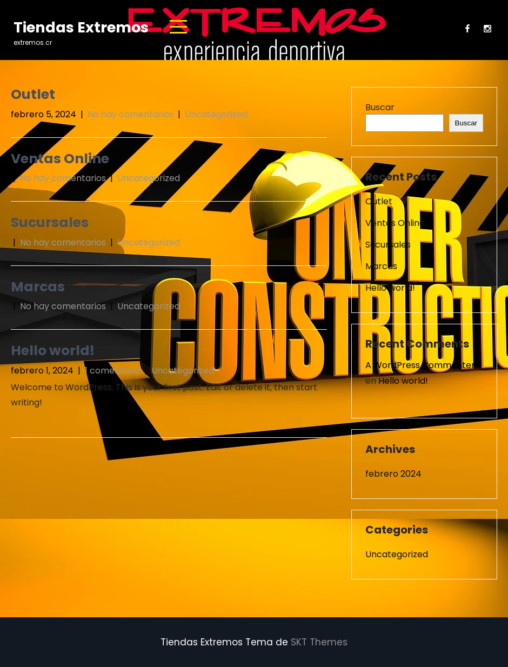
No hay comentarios (130, 114)
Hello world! (53, 350)
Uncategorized (216, 114)
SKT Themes (319, 642)
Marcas (38, 286)
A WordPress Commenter (420, 365)
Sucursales (50, 222)
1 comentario (112, 370)
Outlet (33, 94)
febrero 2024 (393, 474)
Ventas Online (60, 158)
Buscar (380, 107)
